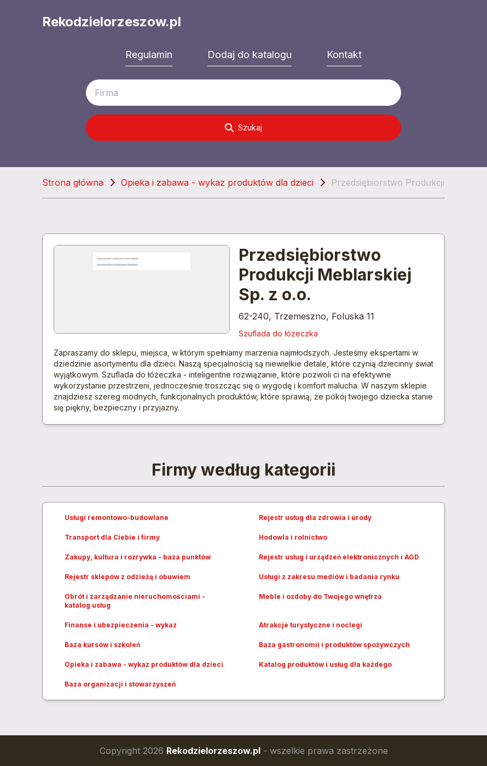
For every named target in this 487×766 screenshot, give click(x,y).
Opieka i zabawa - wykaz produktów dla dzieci (217, 182)
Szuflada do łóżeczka (278, 333)
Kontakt (344, 54)
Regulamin (148, 54)
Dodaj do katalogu (249, 54)
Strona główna (72, 182)
